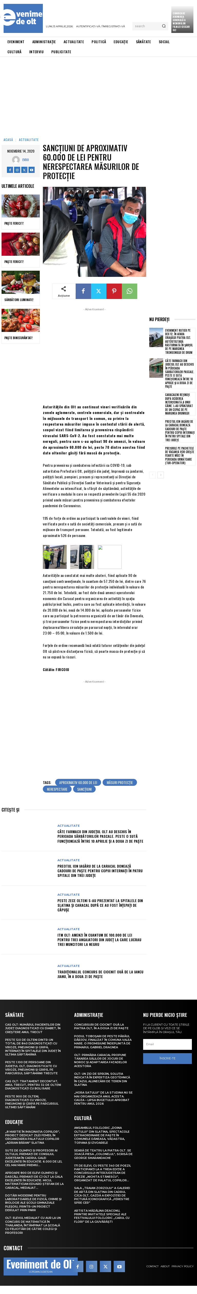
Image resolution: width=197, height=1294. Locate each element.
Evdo (25, 159)
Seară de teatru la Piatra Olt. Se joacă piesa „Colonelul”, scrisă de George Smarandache (103, 1162)
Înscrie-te (167, 1066)
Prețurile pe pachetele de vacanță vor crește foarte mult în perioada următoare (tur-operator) (179, 455)
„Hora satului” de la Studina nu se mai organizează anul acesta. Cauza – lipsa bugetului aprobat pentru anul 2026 (103, 1106)
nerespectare (57, 797)
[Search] (163, 26)
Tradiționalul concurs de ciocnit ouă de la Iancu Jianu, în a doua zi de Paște (100, 982)
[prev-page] (152, 475)
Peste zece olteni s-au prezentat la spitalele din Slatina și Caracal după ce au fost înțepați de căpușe (100, 913)
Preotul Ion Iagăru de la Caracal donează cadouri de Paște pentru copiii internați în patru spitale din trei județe (100, 879)
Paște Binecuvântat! (18, 338)
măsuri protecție (120, 790)
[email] (167, 1052)
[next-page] (160, 475)
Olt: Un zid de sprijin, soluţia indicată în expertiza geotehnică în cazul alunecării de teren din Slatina (102, 1087)
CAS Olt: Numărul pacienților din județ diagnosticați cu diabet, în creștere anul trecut (33, 1036)
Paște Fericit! (14, 223)
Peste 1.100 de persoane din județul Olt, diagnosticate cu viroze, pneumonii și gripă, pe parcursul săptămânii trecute (31, 1076)
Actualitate (29, 139)
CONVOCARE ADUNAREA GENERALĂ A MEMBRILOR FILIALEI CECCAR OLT (181, 21)
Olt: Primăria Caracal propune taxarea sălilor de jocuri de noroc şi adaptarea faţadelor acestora (100, 1068)
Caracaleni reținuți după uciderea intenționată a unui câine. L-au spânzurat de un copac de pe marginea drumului (179, 404)
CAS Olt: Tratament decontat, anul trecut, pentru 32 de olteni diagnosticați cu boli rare (33, 1093)
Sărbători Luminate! (18, 299)
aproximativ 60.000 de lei (78, 790)
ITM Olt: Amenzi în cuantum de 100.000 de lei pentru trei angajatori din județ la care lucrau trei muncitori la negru (99, 947)
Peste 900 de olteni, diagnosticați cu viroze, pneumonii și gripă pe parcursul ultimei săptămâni (31, 1110)
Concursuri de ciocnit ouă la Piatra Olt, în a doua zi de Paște (101, 1034)
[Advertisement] (98, 95)
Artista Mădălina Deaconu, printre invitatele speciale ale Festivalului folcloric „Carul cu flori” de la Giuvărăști (102, 1224)
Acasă (8, 139)
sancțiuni (84, 797)
